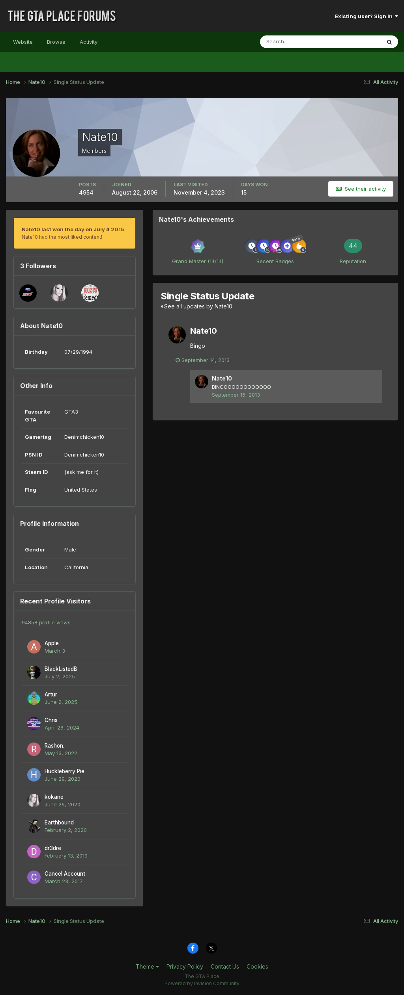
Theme (147, 966)
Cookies (257, 966)
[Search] (294, 41)
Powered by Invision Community (202, 983)
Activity (88, 42)
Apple (52, 643)
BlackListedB (61, 669)
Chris (51, 720)
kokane (54, 797)
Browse (56, 42)
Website (23, 42)
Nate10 (203, 331)
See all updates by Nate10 (196, 306)
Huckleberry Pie (64, 771)
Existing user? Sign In (366, 16)
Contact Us (225, 966)
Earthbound (59, 822)
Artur (51, 694)
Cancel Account (65, 874)
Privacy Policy (184, 966)
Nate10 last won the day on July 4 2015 (73, 229)
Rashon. (54, 746)
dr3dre (53, 848)
